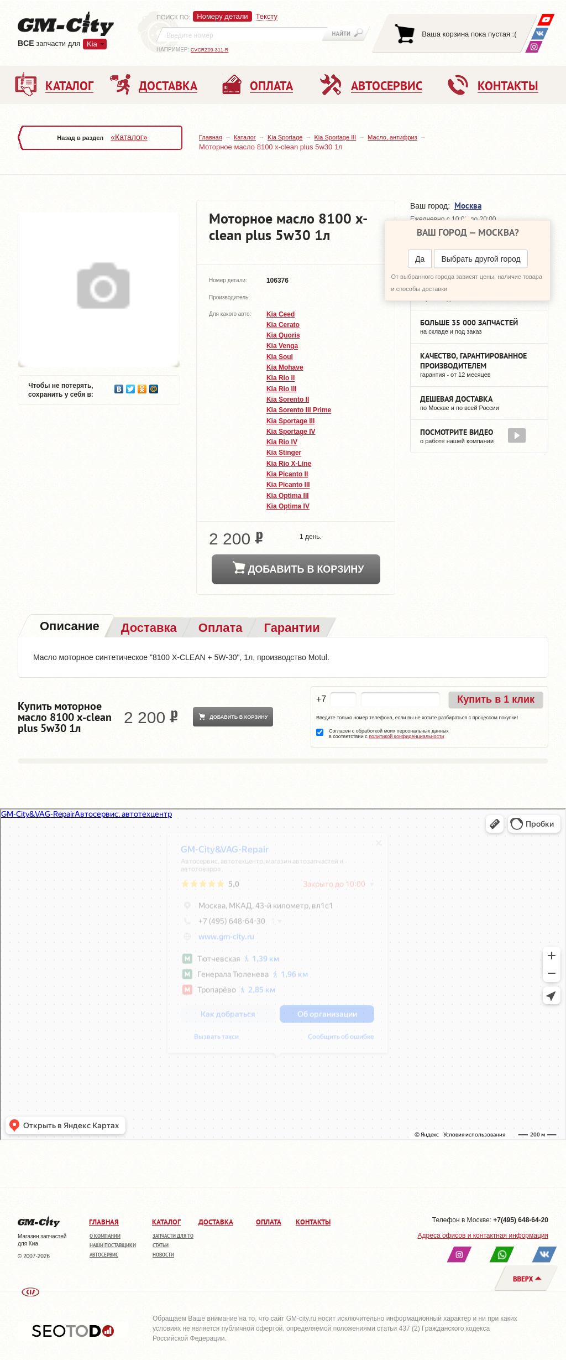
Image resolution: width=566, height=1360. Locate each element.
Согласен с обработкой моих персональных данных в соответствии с (389, 733)
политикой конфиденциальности (406, 736)
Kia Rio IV (281, 442)
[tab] (69, 627)
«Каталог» (129, 137)
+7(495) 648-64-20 (520, 1220)
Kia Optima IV (288, 506)
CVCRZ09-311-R (210, 50)
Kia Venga (282, 346)
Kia (92, 44)
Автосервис (104, 1255)
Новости (163, 1255)
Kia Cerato (283, 325)
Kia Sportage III (335, 137)
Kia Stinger (283, 453)
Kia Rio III (281, 389)
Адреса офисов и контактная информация (483, 1235)
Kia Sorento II (287, 399)
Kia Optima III (287, 496)
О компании (105, 1236)
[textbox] (242, 34)
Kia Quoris (283, 335)
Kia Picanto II (287, 474)
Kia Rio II (280, 378)
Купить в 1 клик (495, 699)
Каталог (245, 137)
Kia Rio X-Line (288, 464)
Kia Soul (279, 357)
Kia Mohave (284, 367)
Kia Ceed (280, 314)
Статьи (161, 1245)
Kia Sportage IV (291, 431)
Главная (210, 137)
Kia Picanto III (288, 485)
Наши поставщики (113, 1245)
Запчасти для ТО (173, 1236)
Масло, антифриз (392, 137)
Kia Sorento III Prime (298, 410)
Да (419, 259)
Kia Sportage (285, 137)
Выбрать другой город (480, 259)
